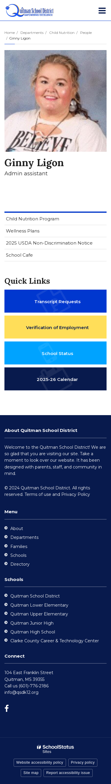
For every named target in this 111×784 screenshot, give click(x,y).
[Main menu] (102, 10)
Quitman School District (35, 596)
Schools (18, 555)
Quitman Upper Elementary (39, 614)
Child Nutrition (62, 32)
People (86, 32)
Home (9, 32)
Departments (32, 32)
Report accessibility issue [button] (68, 773)
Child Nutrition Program (42, 220)
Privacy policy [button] (83, 762)
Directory (20, 564)
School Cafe (19, 255)
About (16, 528)
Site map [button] (30, 773)
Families (18, 546)
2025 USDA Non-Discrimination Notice (56, 244)
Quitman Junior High (32, 623)
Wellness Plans (22, 231)
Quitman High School (32, 632)
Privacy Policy (75, 494)
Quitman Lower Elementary (39, 605)
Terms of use (38, 494)
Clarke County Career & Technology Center (54, 640)
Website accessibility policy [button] (39, 762)
